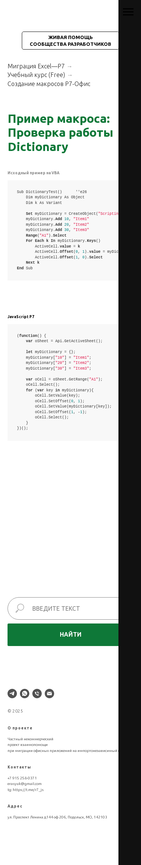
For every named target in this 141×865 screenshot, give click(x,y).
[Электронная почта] (49, 693)
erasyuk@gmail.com (25, 784)
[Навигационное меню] (128, 12)
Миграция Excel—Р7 (36, 66)
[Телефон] (37, 693)
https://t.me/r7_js (28, 790)
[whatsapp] (24, 693)
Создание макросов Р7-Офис (49, 83)
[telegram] (12, 693)
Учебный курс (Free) (36, 74)
